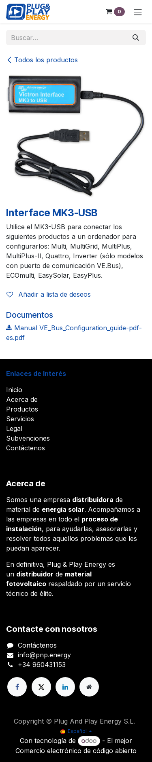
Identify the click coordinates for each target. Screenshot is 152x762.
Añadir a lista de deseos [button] (48, 294)
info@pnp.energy (44, 655)
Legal (14, 428)
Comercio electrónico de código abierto (76, 751)
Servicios (20, 419)
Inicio (14, 390)
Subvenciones (28, 438)
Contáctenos (25, 448)
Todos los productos (42, 60)
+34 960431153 (42, 665)
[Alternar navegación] (138, 11)
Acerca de (22, 399)
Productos (22, 409)
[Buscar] (136, 37)
